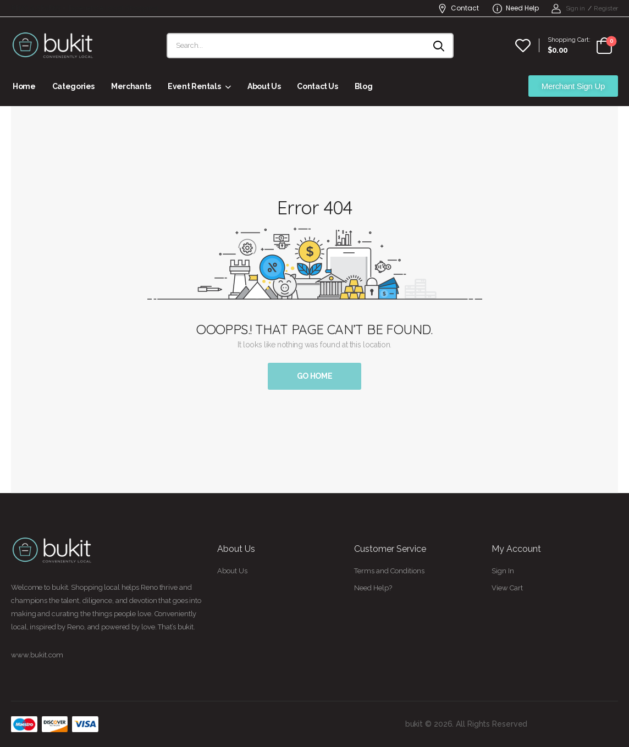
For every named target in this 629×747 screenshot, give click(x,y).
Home (24, 86)
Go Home (315, 376)
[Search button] (439, 45)
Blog (364, 86)
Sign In (503, 571)
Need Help (516, 8)
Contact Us (317, 86)
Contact (458, 8)
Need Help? (373, 588)
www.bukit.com (37, 655)
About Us (263, 86)
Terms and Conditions (389, 571)
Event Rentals (194, 86)
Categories (73, 86)
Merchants (131, 86)
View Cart (507, 588)
